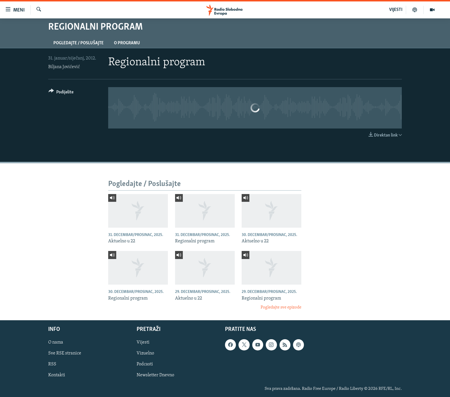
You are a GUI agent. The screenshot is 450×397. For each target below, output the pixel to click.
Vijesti (143, 342)
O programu (127, 43)
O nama (55, 342)
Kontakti (56, 375)
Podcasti (145, 364)
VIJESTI (395, 9)
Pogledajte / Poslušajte (78, 43)
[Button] (61, 93)
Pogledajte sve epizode (281, 307)
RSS (52, 364)
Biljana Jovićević (64, 67)
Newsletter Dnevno (155, 375)
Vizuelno (145, 353)
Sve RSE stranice (64, 353)
